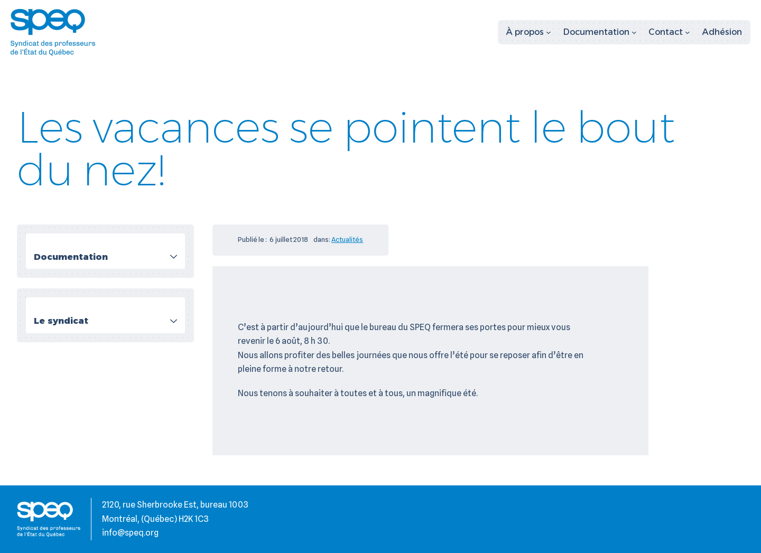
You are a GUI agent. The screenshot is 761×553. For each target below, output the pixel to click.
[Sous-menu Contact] (669, 32)
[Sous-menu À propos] (528, 32)
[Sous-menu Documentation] (600, 32)
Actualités (347, 239)
